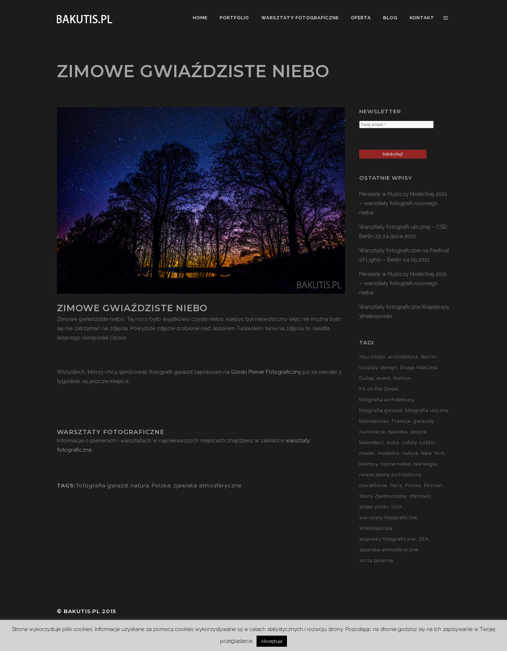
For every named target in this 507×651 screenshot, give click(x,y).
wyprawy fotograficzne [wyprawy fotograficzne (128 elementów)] (387, 539)
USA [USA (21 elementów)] (396, 507)
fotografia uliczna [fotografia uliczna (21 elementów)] (426, 410)
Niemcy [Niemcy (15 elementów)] (368, 464)
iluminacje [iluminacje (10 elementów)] (372, 431)
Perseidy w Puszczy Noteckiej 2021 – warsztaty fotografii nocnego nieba (403, 283)
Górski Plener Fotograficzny (266, 372)
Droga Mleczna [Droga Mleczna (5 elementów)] (418, 367)
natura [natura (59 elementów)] (410, 453)
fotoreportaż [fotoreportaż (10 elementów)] (374, 421)
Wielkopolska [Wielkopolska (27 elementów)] (376, 528)
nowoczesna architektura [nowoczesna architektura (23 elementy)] (390, 474)
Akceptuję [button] (272, 641)
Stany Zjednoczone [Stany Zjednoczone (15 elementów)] (382, 496)
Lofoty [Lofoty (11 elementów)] (409, 442)
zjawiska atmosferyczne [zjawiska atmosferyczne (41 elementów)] (388, 549)
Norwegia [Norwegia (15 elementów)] (425, 464)
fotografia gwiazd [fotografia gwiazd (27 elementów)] (380, 410)
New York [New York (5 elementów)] (433, 453)
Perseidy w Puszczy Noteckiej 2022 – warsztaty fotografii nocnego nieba (403, 203)
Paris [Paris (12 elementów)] (396, 485)
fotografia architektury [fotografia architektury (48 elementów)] (386, 399)
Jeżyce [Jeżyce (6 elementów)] (418, 431)
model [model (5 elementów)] (367, 453)
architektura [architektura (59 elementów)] (403, 356)
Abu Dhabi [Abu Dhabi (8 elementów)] (372, 356)
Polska (161, 485)
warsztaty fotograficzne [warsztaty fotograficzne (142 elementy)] (388, 517)
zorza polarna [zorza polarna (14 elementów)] (376, 560)
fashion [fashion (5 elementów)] (402, 378)
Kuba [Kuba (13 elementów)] (393, 442)
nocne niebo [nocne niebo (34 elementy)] (396, 464)
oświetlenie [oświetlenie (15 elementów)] (373, 485)
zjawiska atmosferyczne (207, 485)
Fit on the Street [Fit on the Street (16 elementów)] (379, 389)
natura (140, 485)
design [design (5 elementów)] (389, 367)
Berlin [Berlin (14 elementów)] (428, 356)
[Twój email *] (396, 124)
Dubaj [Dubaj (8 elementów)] (366, 378)
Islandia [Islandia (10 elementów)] (398, 431)
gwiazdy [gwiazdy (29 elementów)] (423, 421)
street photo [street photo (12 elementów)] (374, 507)
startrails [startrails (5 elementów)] (420, 496)
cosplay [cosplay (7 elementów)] (368, 367)
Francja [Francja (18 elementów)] (401, 421)
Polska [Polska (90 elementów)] (413, 485)
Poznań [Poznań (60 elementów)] (433, 485)
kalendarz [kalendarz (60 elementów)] (371, 442)
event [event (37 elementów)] (383, 378)
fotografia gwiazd (102, 485)
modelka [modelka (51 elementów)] (388, 453)
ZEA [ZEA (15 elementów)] (424, 539)
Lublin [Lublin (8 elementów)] (427, 442)
